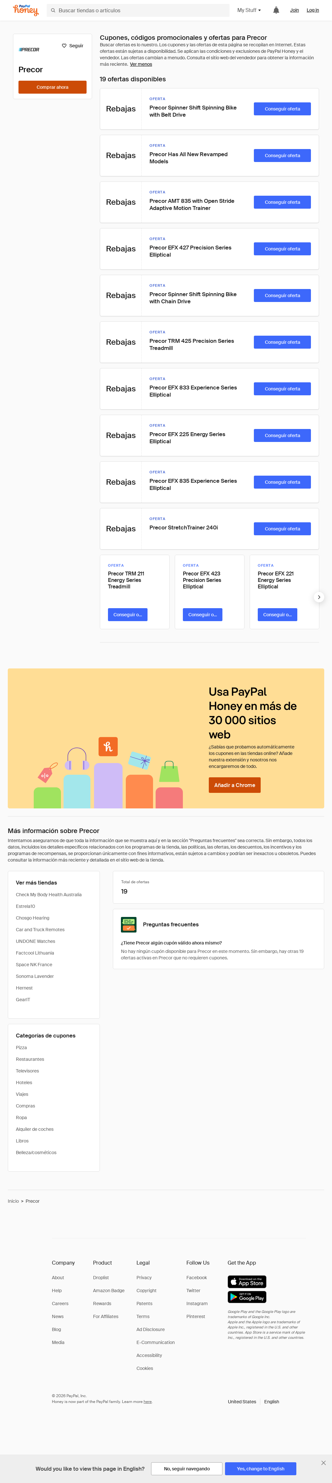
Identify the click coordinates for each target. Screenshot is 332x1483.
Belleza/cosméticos (36, 1152)
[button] (253, 1401)
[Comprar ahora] (52, 87)
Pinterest (195, 1316)
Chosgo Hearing (32, 918)
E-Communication (155, 1342)
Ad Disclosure (150, 1329)
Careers (60, 1303)
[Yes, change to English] (260, 1468)
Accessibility (149, 1355)
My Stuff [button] (249, 10)
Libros (22, 1141)
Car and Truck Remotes (40, 930)
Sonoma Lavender (35, 976)
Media (58, 1342)
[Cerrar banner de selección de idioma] (323, 1463)
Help (57, 1290)
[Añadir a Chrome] (235, 785)
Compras (25, 1106)
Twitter (193, 1290)
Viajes (22, 1094)
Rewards (102, 1303)
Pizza (21, 1047)
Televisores (27, 1071)
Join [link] (294, 10)
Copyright (146, 1290)
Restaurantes (30, 1059)
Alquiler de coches (34, 1129)
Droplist (101, 1277)
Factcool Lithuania (35, 953)
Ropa (21, 1117)
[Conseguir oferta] (282, 108)
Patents (144, 1303)
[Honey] (26, 10)
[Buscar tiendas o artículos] (138, 10)
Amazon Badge (108, 1290)
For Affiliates (105, 1316)
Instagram (197, 1303)
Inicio (13, 1201)
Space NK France (34, 964)
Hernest (24, 988)
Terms (142, 1316)
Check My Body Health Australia (49, 895)
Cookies (144, 1368)
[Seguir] (72, 45)
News (58, 1316)
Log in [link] (313, 10)
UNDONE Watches (35, 941)
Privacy (144, 1277)
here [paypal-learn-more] (148, 1401)
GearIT (23, 999)
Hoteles (24, 1082)
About (58, 1277)
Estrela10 (25, 906)
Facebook (196, 1277)
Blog (56, 1329)
